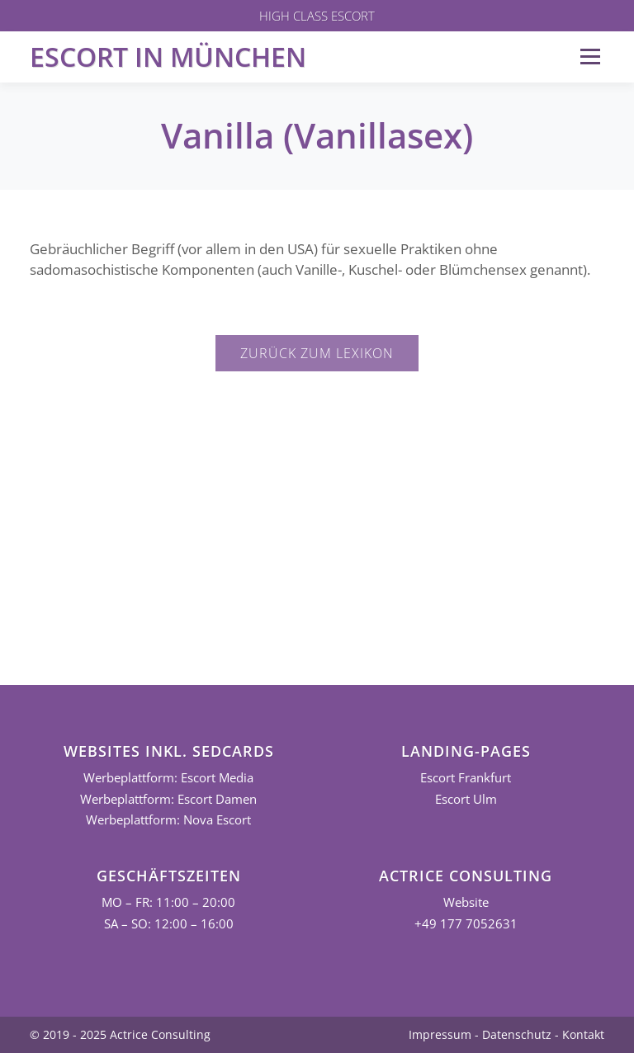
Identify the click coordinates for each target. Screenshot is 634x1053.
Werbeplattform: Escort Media (168, 778)
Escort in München (168, 56)
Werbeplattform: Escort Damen (168, 799)
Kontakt (583, 1034)
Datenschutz (516, 1034)
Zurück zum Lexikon (317, 353)
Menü (589, 56)
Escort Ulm (466, 799)
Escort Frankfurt (465, 778)
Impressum (440, 1034)
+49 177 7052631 (466, 924)
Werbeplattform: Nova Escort (168, 820)
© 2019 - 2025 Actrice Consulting (120, 1034)
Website (466, 902)
